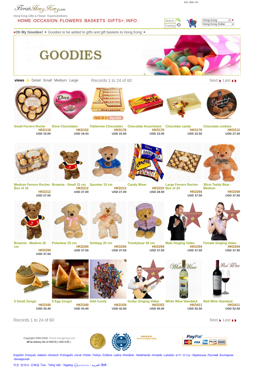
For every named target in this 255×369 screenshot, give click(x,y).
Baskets (94, 20)
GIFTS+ (116, 20)
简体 (186, 2)
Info (131, 20)
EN (196, 2)
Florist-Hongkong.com (62, 338)
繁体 (192, 2)
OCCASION (45, 20)
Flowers (71, 20)
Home (24, 20)
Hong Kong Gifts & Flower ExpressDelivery (41, 15)
